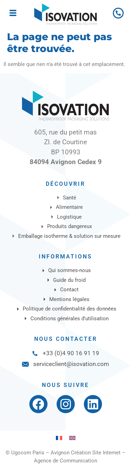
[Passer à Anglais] (72, 438)
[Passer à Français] (59, 438)
